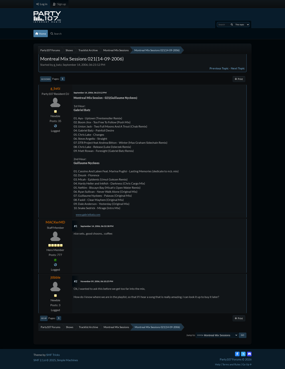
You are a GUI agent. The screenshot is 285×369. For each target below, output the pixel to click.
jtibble (55, 277)
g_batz (55, 88)
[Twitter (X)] (243, 354)
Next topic (238, 68)
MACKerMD (55, 222)
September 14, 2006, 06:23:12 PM (90, 92)
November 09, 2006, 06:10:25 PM (97, 281)
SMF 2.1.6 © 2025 (44, 360)
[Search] (232, 24)
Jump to (190, 335)
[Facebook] (237, 354)
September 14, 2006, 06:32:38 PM (97, 226)
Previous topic (219, 68)
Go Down (45, 79)
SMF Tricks (53, 354)
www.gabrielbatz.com (88, 214)
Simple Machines (67, 360)
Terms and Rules (231, 364)
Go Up (44, 318)
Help (217, 364)
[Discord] (249, 354)
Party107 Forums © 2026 (236, 359)
